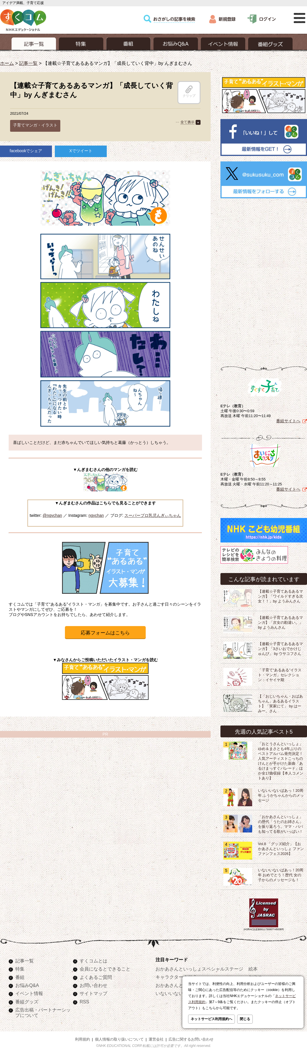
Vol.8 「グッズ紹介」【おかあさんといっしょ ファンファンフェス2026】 (281, 849)
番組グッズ (26, 1001)
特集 (20, 968)
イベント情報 (29, 993)
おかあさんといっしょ (179, 985)
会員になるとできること (105, 968)
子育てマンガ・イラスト (35, 125)
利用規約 (82, 1039)
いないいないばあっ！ (179, 993)
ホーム (7, 63)
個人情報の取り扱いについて (119, 1039)
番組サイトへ (288, 421)
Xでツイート (80, 150)
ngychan (96, 515)
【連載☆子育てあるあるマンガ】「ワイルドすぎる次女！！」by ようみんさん (280, 596)
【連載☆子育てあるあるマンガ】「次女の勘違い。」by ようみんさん (280, 623)
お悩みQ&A (27, 985)
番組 (20, 977)
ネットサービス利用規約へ (211, 1019)
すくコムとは (93, 960)
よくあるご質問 (96, 977)
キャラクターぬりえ (176, 976)
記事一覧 (28, 63)
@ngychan (52, 515)
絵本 (253, 968)
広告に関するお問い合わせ (191, 1039)
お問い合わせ (93, 985)
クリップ (189, 91)
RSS (84, 1001)
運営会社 (156, 1039)
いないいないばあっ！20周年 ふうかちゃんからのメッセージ (281, 795)
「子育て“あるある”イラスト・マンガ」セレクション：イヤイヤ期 (280, 675)
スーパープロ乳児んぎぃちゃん (152, 515)
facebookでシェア (26, 150)
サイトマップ (93, 993)
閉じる (245, 1019)
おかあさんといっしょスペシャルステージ (199, 968)
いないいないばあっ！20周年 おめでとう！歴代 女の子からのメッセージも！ (280, 875)
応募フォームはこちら (105, 633)
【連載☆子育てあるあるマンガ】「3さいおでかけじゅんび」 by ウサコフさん (280, 649)
